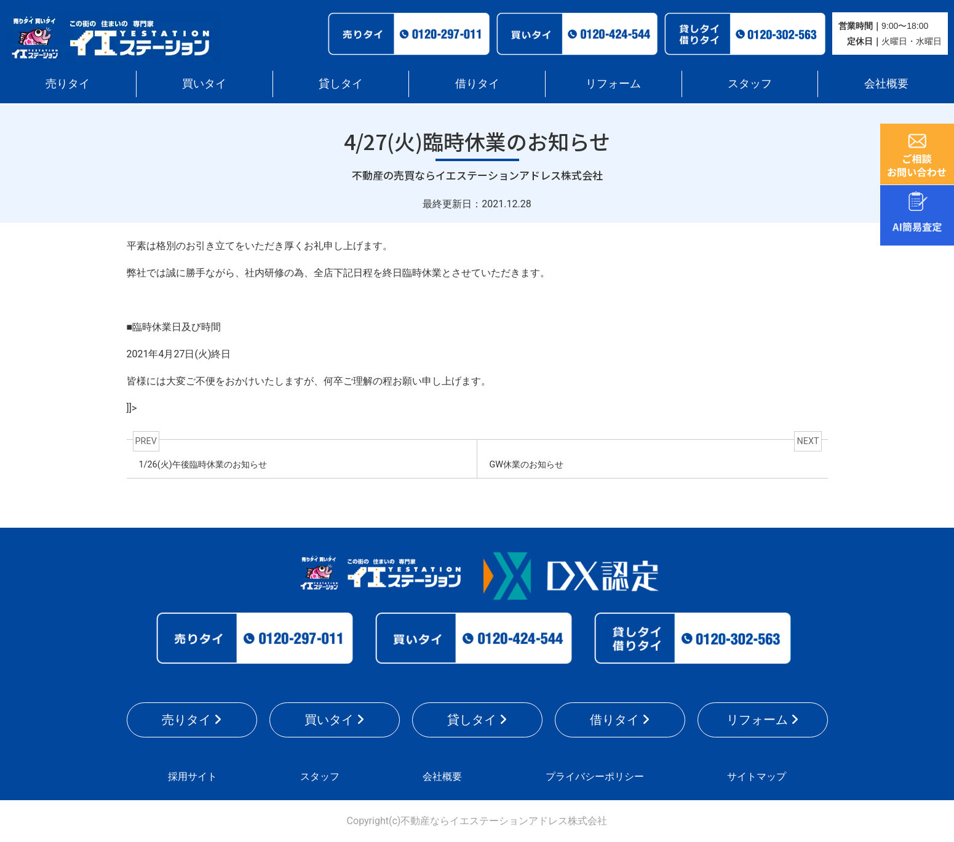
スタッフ (750, 83)
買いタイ (204, 83)
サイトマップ (756, 776)
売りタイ (68, 83)
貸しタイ (341, 83)
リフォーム (613, 83)
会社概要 (886, 83)
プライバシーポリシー (595, 776)
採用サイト (192, 776)
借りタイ (477, 83)
